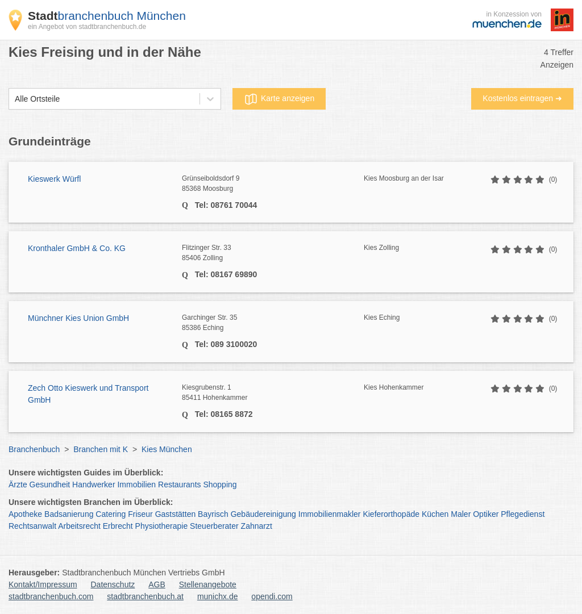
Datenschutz (113, 584)
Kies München (167, 449)
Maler (461, 514)
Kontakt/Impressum (43, 584)
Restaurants (179, 484)
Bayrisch (213, 514)
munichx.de (217, 596)
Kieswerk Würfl (54, 178)
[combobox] (15, 99)
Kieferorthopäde (391, 514)
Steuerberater (214, 526)
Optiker (485, 514)
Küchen (435, 514)
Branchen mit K (100, 449)
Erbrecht (118, 526)
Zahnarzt (256, 526)
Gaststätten (175, 514)
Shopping (219, 484)
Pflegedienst (522, 514)
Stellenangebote (207, 584)
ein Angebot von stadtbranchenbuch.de (87, 27)
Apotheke (25, 514)
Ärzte (18, 484)
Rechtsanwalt (32, 526)
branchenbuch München (107, 15)
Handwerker (93, 484)
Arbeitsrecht (79, 526)
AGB (156, 584)
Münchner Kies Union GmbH (78, 318)
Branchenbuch (34, 449)
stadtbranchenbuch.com (51, 596)
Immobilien (136, 484)
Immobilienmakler (329, 514)
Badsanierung (68, 514)
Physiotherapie (161, 526)
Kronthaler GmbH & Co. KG (77, 248)
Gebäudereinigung (263, 514)
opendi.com (271, 596)
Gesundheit (50, 484)
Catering (110, 514)
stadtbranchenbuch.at (145, 596)
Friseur (140, 514)
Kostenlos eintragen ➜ (522, 98)
